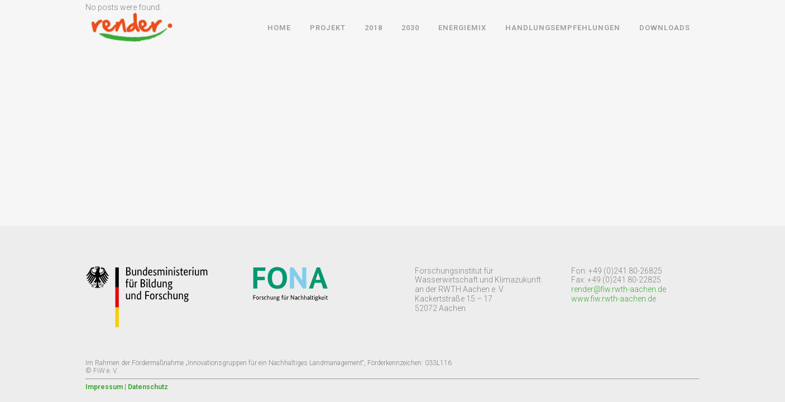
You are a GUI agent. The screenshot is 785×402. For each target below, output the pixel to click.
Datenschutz (148, 387)
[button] (18, 16)
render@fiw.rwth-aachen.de (618, 289)
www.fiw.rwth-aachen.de (613, 298)
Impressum (104, 387)
